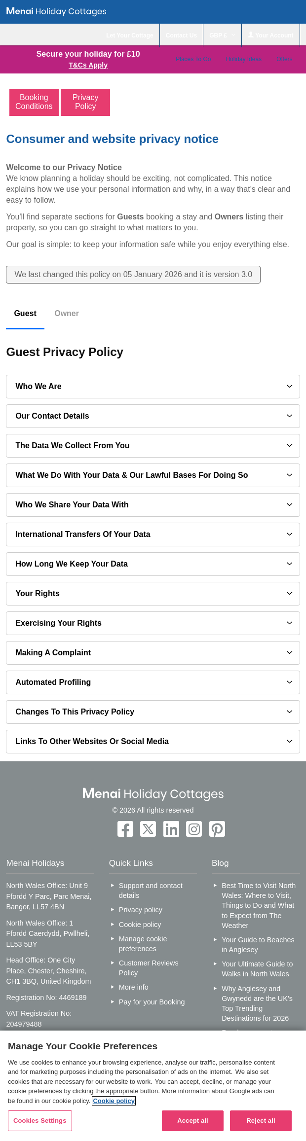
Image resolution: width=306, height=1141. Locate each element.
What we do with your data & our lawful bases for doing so (131, 475)
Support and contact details (151, 890)
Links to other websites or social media (92, 741)
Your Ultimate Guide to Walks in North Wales (257, 969)
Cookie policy (140, 924)
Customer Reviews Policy (149, 968)
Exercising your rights (58, 623)
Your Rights (37, 593)
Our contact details (52, 416)
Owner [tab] (66, 313)
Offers (284, 59)
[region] (153, 1086)
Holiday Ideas (244, 59)
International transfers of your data (82, 534)
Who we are (38, 386)
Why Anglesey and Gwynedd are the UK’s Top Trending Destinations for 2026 (257, 1003)
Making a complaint (53, 652)
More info (134, 987)
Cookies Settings (40, 1120)
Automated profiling (53, 682)
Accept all (192, 1120)
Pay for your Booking (152, 1002)
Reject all (260, 1120)
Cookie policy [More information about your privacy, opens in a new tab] (114, 1101)
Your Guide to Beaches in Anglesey (258, 945)
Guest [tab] (25, 313)
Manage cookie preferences (143, 944)
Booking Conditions (34, 101)
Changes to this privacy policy (74, 712)
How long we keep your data (71, 564)
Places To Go (193, 59)
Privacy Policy (85, 101)
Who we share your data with (71, 504)
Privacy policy (140, 910)
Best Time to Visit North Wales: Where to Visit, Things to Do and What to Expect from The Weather (259, 905)
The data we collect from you (72, 445)
